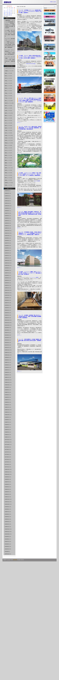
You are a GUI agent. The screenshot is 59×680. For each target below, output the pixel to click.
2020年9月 (7, 357)
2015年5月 (7, 516)
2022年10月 (7, 295)
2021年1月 (7, 347)
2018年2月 (7, 434)
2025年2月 (7, 225)
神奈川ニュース (8, 103)
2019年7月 (7, 392)
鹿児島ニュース (8, 182)
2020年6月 (7, 364)
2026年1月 (7, 198)
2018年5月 (7, 427)
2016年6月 (7, 484)
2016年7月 (7, 481)
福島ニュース (7, 85)
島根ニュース (7, 155)
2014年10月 (7, 534)
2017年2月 (7, 464)
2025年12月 (7, 200)
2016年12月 (7, 469)
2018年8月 (7, 419)
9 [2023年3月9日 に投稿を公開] (9, 10)
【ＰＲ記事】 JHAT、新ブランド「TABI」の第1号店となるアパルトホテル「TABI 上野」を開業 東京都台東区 (10, 33)
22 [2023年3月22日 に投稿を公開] (7, 13)
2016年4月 (7, 489)
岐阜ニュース (7, 118)
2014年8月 (7, 539)
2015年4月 (7, 519)
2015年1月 (7, 526)
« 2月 (4, 16)
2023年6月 (7, 275)
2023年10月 (7, 265)
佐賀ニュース (7, 170)
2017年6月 (7, 454)
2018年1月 (7, 437)
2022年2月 (7, 315)
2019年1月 (7, 407)
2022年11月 (7, 292)
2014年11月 (7, 531)
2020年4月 (7, 369)
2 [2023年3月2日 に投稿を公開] (9, 9)
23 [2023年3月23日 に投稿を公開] (9, 13)
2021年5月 (7, 337)
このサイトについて (8, 68)
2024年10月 (7, 235)
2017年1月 (7, 466)
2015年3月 (7, 521)
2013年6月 (7, 551)
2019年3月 (7, 402)
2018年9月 (7, 417)
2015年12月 (7, 499)
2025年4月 (7, 220)
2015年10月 (7, 504)
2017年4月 (7, 459)
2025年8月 (7, 210)
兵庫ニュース (7, 140)
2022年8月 (7, 300)
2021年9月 (7, 327)
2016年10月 (7, 474)
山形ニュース (7, 83)
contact (54, 1)
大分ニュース (7, 175)
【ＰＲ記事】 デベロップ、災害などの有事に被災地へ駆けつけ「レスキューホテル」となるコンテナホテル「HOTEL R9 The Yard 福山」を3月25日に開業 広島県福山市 (29, 57)
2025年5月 (7, 218)
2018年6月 (7, 424)
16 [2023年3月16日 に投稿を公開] (9, 12)
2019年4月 (7, 399)
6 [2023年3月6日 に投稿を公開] (4, 10)
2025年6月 (7, 215)
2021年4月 (7, 340)
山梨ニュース (7, 110)
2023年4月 (7, 280)
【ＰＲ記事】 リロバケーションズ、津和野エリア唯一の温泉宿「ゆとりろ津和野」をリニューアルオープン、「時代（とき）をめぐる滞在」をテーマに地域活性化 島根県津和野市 (29, 174)
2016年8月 (7, 479)
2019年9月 (7, 387)
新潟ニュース (7, 105)
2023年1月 (7, 287)
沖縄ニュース (7, 185)
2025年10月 (7, 205)
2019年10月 (7, 384)
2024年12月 (7, 230)
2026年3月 (7, 193)
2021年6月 (7, 335)
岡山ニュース (7, 145)
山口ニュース (7, 150)
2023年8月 (7, 270)
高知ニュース (7, 165)
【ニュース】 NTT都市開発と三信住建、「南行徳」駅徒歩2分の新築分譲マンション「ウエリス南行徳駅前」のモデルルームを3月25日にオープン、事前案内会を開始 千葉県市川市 (29, 233)
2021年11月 (7, 322)
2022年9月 (7, 297)
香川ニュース (7, 157)
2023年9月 (7, 267)
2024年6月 (7, 245)
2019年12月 (7, 379)
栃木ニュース (7, 90)
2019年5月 (7, 397)
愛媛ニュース (7, 162)
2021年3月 (7, 342)
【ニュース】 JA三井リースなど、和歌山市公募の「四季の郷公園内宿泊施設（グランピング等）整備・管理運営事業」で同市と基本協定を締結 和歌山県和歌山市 (29, 128)
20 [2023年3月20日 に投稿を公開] (4, 13)
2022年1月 (7, 317)
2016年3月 (7, 491)
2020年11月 (7, 352)
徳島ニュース (7, 160)
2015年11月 (7, 501)
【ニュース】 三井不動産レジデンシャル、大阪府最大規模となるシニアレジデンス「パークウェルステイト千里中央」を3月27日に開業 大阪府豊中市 (30, 11)
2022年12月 (7, 290)
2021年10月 (7, 325)
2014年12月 (7, 529)
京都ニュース (7, 135)
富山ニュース (7, 120)
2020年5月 (7, 367)
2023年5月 (7, 277)
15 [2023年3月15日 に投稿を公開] (7, 12)
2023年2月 (7, 285)
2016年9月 (7, 476)
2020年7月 (7, 362)
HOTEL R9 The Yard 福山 (31, 63)
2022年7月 (7, 302)
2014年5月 (7, 546)
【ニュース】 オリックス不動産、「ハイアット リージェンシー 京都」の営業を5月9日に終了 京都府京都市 (10, 59)
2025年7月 (7, 213)
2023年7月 (7, 272)
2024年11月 (7, 233)
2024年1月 (7, 258)
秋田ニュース (7, 75)
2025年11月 (7, 203)
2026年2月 (7, 195)
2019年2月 (7, 404)
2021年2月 (7, 345)
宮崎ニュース (7, 180)
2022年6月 (7, 305)
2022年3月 (7, 312)
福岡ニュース (7, 167)
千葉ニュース (7, 98)
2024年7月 (7, 243)
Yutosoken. (15, 559)
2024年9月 (7, 238)
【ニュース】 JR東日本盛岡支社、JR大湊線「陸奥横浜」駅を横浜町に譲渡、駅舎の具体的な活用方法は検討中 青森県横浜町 (30, 340)
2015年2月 (7, 524)
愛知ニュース (7, 115)
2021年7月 (7, 332)
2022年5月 (7, 307)
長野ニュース (7, 108)
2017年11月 (7, 442)
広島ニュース (7, 147)
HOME (51, 1)
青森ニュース (7, 73)
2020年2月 (7, 374)
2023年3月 (7, 282)
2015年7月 (7, 511)
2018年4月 (7, 429)
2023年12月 (7, 260)
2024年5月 (7, 248)
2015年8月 (7, 509)
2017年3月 (7, 461)
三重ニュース (7, 130)
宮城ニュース (7, 80)
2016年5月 (7, 486)
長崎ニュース (7, 172)
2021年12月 (7, 320)
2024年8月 (7, 240)
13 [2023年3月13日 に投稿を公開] (4, 12)
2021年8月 (7, 330)
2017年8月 (7, 449)
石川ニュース (7, 123)
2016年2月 (7, 494)
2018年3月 (7, 432)
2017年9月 (7, 447)
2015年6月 (7, 514)
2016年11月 (7, 471)
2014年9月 (7, 536)
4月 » (7, 16)
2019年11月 (7, 382)
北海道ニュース (8, 70)
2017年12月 (7, 439)
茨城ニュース (7, 93)
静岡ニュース (7, 113)
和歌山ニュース (8, 142)
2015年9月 (7, 506)
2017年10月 (7, 444)
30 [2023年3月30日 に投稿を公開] (9, 14)
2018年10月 (7, 414)
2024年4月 (7, 250)
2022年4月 (7, 310)
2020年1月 (7, 377)
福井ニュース (7, 125)
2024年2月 (7, 255)
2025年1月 (7, 228)
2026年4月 (7, 190)
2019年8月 (7, 389)
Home (18, 6)
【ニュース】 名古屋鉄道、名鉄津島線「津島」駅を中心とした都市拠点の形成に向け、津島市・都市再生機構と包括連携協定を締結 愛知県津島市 (29, 316)
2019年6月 (7, 394)
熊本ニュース (7, 177)
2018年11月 (7, 412)
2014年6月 (7, 544)
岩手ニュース (7, 78)
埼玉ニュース (7, 95)
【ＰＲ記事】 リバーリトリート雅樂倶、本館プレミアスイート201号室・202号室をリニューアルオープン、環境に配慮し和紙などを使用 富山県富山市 (29, 273)
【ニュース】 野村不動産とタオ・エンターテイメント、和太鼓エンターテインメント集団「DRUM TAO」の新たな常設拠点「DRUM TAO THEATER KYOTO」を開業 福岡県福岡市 (10, 43)
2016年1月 (7, 496)
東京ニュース (7, 100)
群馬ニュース (7, 88)
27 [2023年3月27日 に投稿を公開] (4, 14)
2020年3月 (7, 372)
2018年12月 (7, 409)
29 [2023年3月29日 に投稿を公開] (7, 14)
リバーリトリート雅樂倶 (34, 277)
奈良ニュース (7, 132)
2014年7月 (7, 541)
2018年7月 (7, 422)
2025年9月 (7, 208)
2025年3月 (7, 223)
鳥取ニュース (7, 152)
